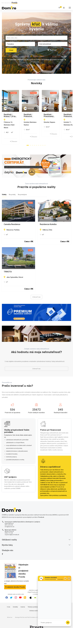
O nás (8, 602)
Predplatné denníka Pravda (15, 582)
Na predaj (12, 190)
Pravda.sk (59, 482)
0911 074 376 (9, 520)
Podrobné (52, 50)
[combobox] (36, 38)
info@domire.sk (9, 522)
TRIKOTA (8, 267)
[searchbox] (37, 37)
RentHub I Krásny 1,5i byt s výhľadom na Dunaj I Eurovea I (17, 115)
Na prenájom (22, 190)
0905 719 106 (9, 528)
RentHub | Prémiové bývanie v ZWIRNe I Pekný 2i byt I (52, 115)
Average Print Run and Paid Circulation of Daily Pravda (29, 612)
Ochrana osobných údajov (36, 606)
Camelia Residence (12, 220)
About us (9, 612)
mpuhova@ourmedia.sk (12, 530)
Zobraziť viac (36, 292)
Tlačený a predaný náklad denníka (37, 602)
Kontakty (15, 602)
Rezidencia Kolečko (48, 220)
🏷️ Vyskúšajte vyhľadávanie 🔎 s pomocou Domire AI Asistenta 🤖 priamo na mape (35, 59)
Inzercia (23, 602)
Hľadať (11, 50)
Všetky (4, 190)
